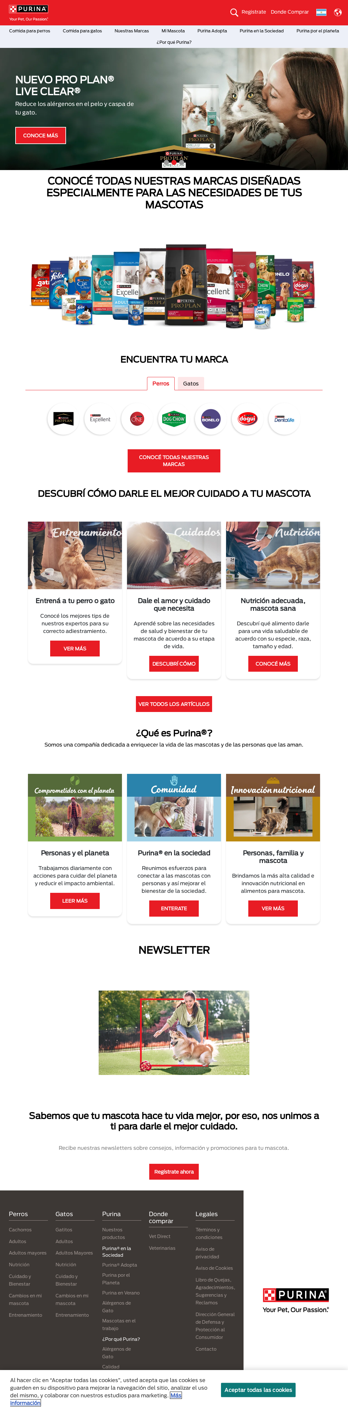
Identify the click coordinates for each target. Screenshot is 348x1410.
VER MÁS (75, 648)
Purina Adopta (212, 30)
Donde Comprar (290, 12)
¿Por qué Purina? (174, 42)
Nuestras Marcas (132, 30)
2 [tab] (174, 162)
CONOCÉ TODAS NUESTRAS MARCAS (174, 460)
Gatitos (64, 1229)
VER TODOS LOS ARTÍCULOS (174, 704)
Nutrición (19, 1264)
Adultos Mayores (74, 1252)
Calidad (110, 1366)
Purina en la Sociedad (262, 30)
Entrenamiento (25, 1315)
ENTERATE (174, 908)
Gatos (191, 383)
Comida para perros (29, 30)
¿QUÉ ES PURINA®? (43, 145)
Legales (207, 1213)
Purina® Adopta (119, 1265)
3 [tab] (181, 162)
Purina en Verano (121, 1292)
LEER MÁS (75, 901)
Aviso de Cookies (214, 1268)
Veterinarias (162, 1248)
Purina (111, 1213)
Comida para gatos (82, 30)
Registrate (254, 12)
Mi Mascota (173, 30)
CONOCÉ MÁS (273, 664)
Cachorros (20, 1229)
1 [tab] (166, 162)
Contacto (206, 1349)
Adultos (17, 1241)
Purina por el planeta (318, 30)
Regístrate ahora (174, 1172)
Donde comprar (161, 1217)
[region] (174, 1390)
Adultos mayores (28, 1252)
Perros (160, 383)
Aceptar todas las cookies (258, 1390)
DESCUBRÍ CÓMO (174, 664)
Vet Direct (160, 1236)
